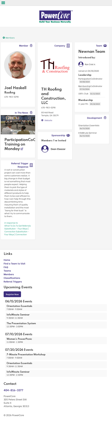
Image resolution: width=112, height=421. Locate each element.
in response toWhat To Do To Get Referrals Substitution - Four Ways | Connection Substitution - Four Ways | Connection (17, 228)
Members (9, 274)
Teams (7, 270)
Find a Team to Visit (14, 263)
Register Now (12, 294)
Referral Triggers (13, 281)
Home (7, 259)
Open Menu (3, 2)
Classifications (12, 277)
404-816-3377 (13, 390)
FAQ (6, 267)
